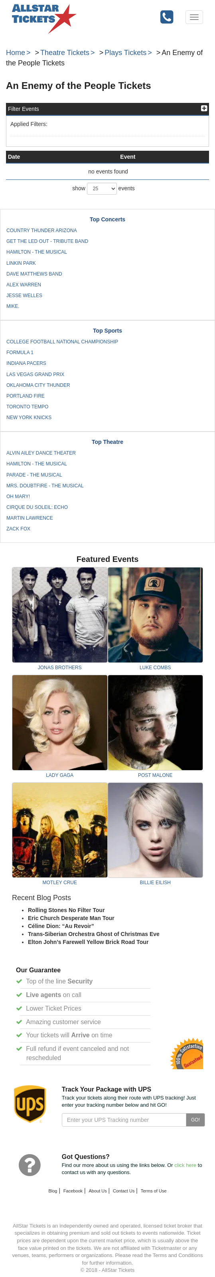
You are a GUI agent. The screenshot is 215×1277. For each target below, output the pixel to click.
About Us (98, 1190)
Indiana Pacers (26, 363)
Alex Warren (23, 285)
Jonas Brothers (60, 667)
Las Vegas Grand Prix (35, 374)
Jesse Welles (24, 295)
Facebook (73, 1190)
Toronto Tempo (27, 407)
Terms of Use (154, 1190)
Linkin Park (21, 263)
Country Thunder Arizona (41, 230)
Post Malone (155, 775)
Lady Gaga (59, 775)
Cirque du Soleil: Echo (37, 507)
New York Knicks (28, 417)
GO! (195, 1120)
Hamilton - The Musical (36, 252)
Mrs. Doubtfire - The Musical (45, 486)
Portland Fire (25, 396)
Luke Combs (155, 667)
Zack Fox (18, 529)
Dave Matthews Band (34, 274)
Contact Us (123, 1190)
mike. (13, 306)
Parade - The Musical (34, 475)
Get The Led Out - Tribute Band (47, 241)
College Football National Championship (62, 342)
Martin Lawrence (29, 518)
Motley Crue (60, 882)
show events (103, 189)
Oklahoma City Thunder (38, 385)
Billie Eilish (155, 882)
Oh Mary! (18, 496)
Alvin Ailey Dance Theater (41, 453)
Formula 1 (20, 352)
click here (185, 1165)
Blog (52, 1190)
